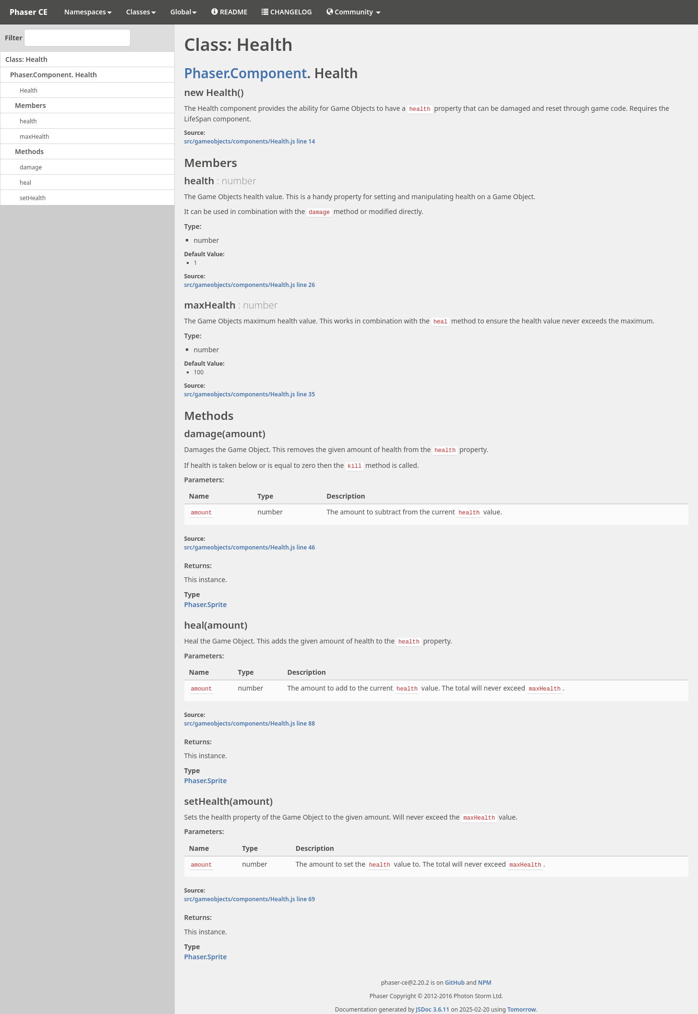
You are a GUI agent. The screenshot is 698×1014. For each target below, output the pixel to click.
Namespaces (88, 11)
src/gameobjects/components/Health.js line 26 (249, 284)
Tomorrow (521, 1005)
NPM (485, 978)
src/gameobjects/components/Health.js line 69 (249, 894)
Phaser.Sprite (205, 601)
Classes (141, 11)
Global (183, 11)
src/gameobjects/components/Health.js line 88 (249, 720)
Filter (14, 37)
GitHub (455, 978)
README (229, 11)
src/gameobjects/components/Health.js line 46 (249, 544)
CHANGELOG (287, 11)
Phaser (205, 73)
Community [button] (353, 11)
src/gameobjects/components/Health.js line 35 (249, 393)
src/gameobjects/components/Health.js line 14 (249, 141)
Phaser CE (29, 12)
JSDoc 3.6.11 (432, 1005)
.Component (267, 73)
